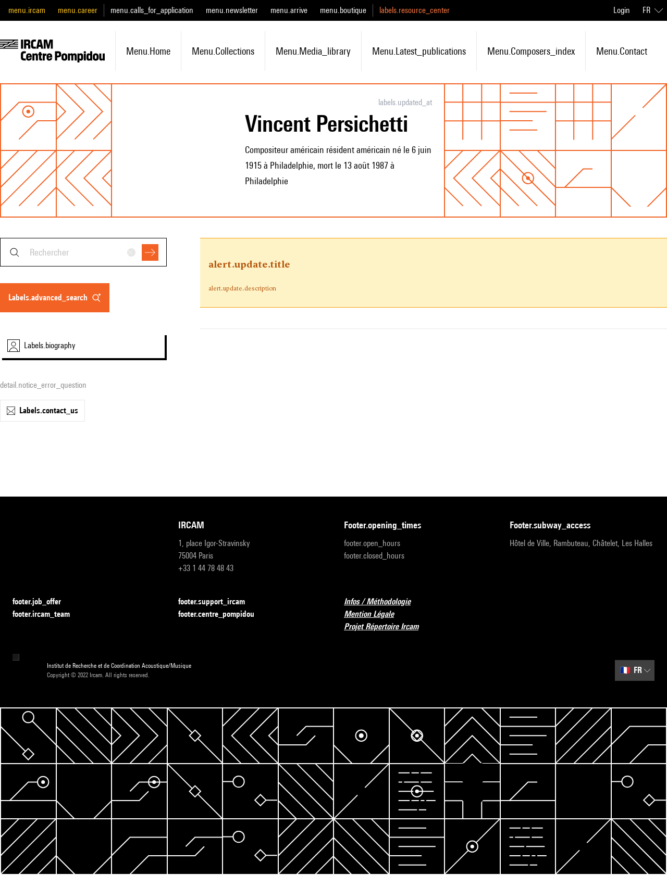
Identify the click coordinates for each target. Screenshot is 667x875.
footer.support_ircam (217, 602)
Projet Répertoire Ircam (387, 627)
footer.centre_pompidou (222, 614)
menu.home (148, 51)
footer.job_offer (43, 602)
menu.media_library (313, 51)
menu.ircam (26, 10)
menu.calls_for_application (151, 10)
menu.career (77, 10)
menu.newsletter (232, 10)
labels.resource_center (414, 10)
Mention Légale (375, 614)
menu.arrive (288, 10)
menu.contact (621, 51)
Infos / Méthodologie (383, 602)
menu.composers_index (531, 51)
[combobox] (83, 252)
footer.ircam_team (47, 614)
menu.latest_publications (419, 51)
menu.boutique (343, 10)
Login (621, 10)
